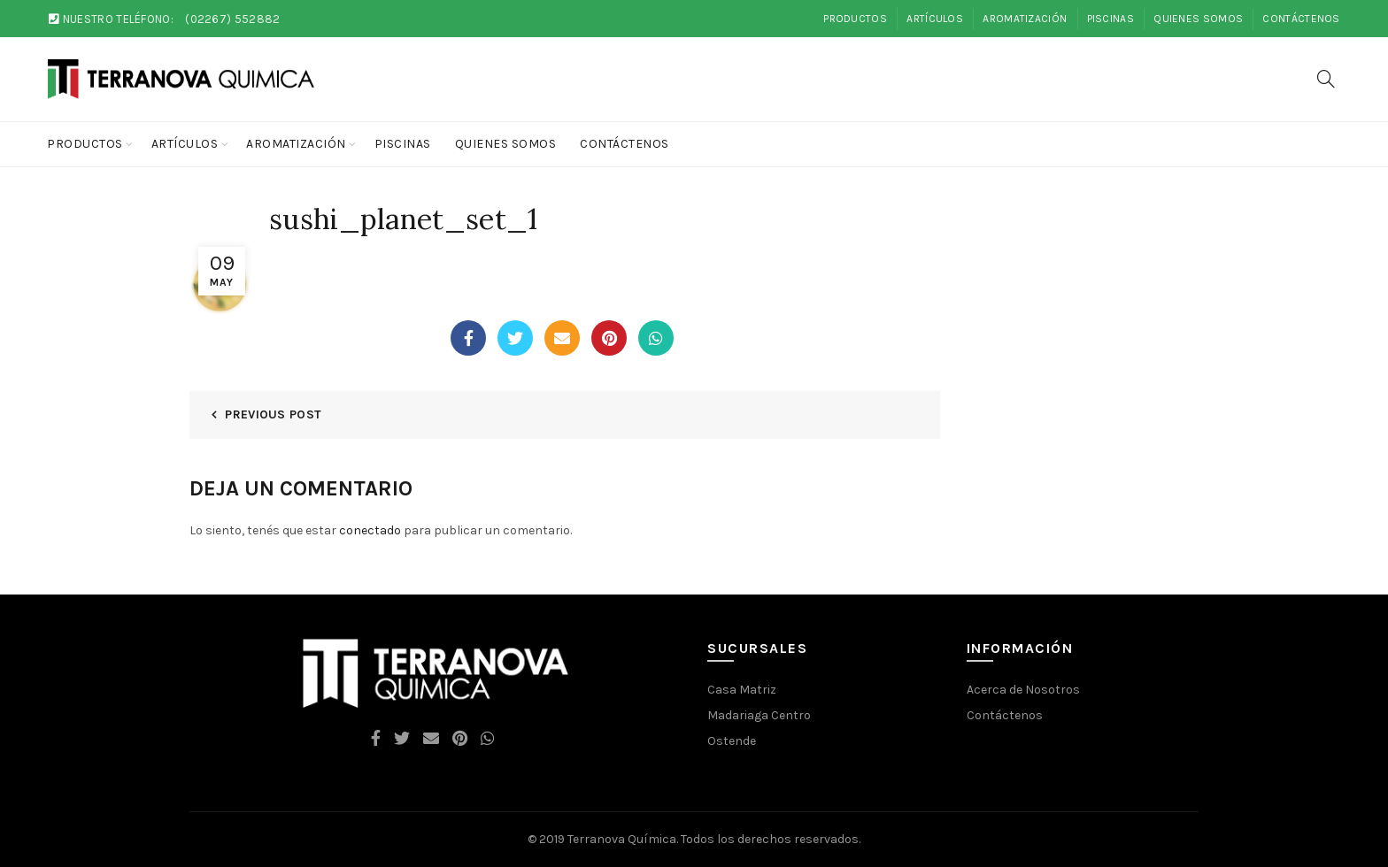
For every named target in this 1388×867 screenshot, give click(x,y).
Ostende (731, 740)
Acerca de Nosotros (1023, 689)
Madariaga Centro (759, 715)
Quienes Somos (1198, 18)
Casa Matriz (741, 689)
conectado (370, 530)
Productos (855, 18)
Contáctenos (1300, 18)
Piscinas (1110, 18)
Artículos (934, 18)
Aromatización (1025, 18)
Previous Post (273, 414)
